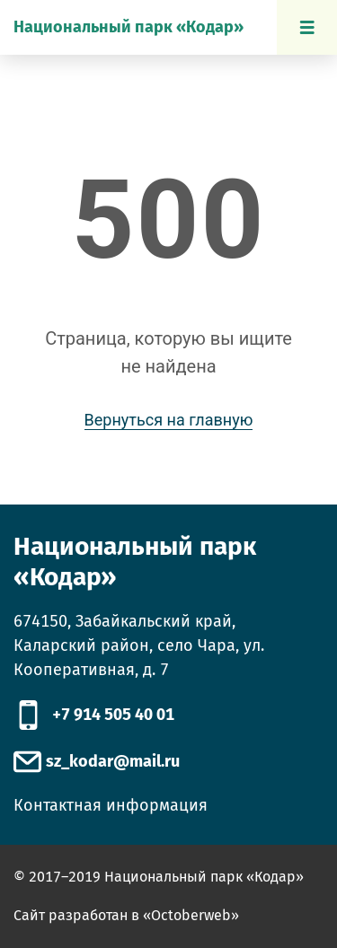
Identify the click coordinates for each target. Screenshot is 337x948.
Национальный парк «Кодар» (128, 27)
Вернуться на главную (168, 419)
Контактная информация (110, 805)
